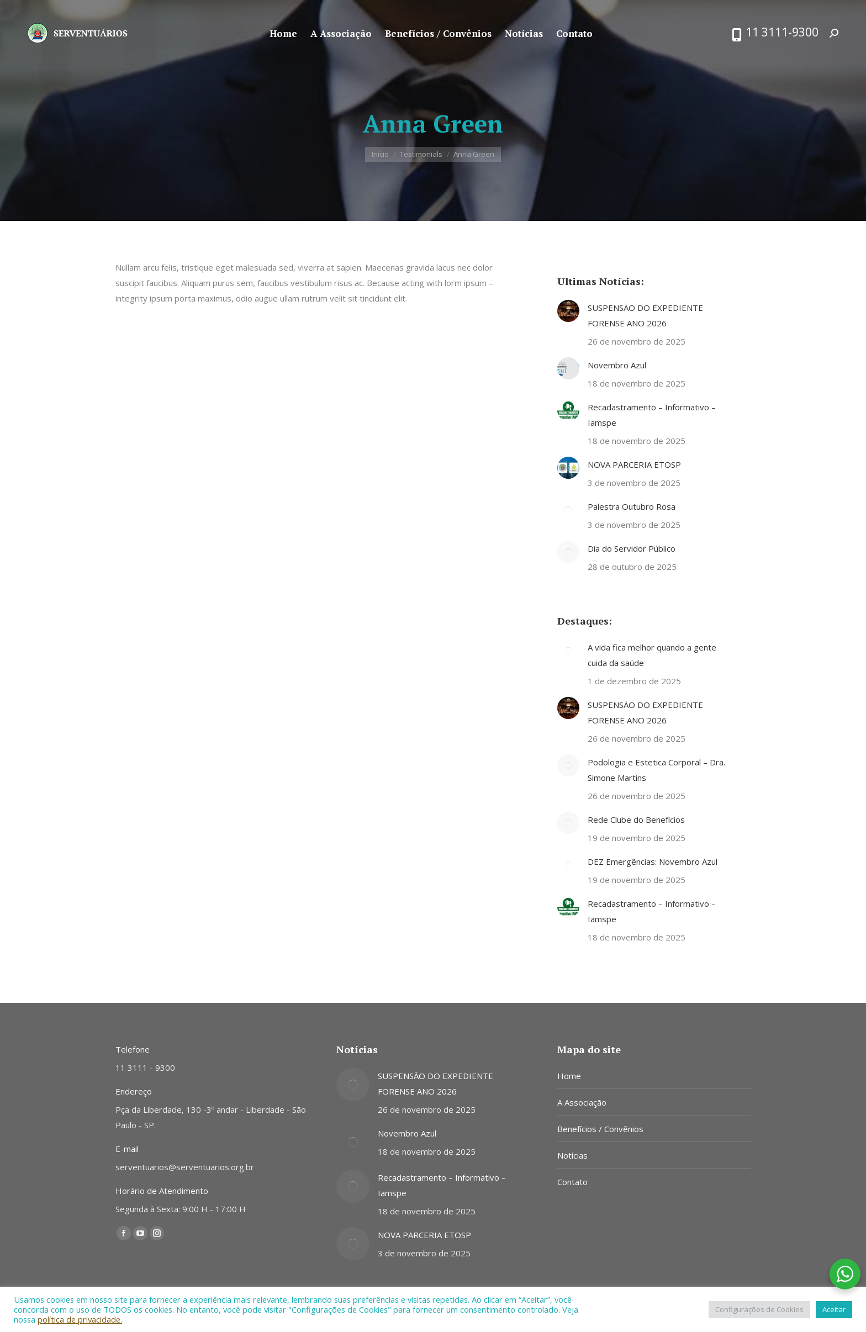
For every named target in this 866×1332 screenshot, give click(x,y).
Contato (572, 1181)
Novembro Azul (617, 365)
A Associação (581, 1102)
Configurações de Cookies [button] (759, 1309)
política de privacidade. (80, 1319)
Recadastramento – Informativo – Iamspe (652, 414)
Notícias (572, 1155)
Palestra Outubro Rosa (631, 506)
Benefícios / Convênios (600, 1128)
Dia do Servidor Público (631, 548)
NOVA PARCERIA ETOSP (634, 464)
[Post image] (568, 311)
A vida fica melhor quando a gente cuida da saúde (652, 655)
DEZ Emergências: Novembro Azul (652, 861)
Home (569, 1075)
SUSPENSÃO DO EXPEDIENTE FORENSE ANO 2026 (645, 315)
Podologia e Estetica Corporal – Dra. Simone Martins (656, 770)
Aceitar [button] (834, 1309)
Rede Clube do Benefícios (636, 819)
